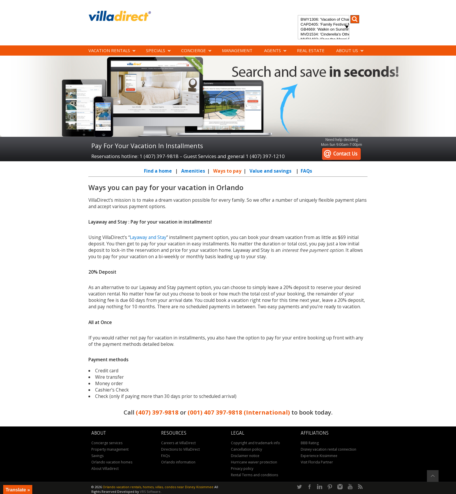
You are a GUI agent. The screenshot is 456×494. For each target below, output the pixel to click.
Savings (97, 455)
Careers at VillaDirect (178, 442)
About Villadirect (105, 468)
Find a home (158, 171)
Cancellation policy (246, 449)
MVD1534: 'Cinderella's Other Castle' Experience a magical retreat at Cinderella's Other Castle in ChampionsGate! (323, 34)
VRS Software (150, 491)
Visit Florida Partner (317, 462)
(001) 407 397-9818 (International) (239, 412)
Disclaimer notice (245, 455)
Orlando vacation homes (111, 462)
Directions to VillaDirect (180, 449)
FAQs (306, 171)
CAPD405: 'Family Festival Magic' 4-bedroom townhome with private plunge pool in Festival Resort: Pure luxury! (323, 24)
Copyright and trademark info (255, 442)
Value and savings (270, 171)
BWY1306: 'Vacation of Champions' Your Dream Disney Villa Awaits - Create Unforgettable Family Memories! (323, 19)
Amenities (193, 171)
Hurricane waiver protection (254, 462)
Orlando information (178, 462)
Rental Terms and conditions (254, 474)
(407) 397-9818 (157, 412)
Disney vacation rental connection (328, 449)
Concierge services (106, 442)
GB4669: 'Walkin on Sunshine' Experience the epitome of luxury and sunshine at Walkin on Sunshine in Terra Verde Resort (323, 29)
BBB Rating (310, 442)
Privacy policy (242, 468)
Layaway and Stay (148, 237)
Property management (110, 449)
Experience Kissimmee (319, 455)
